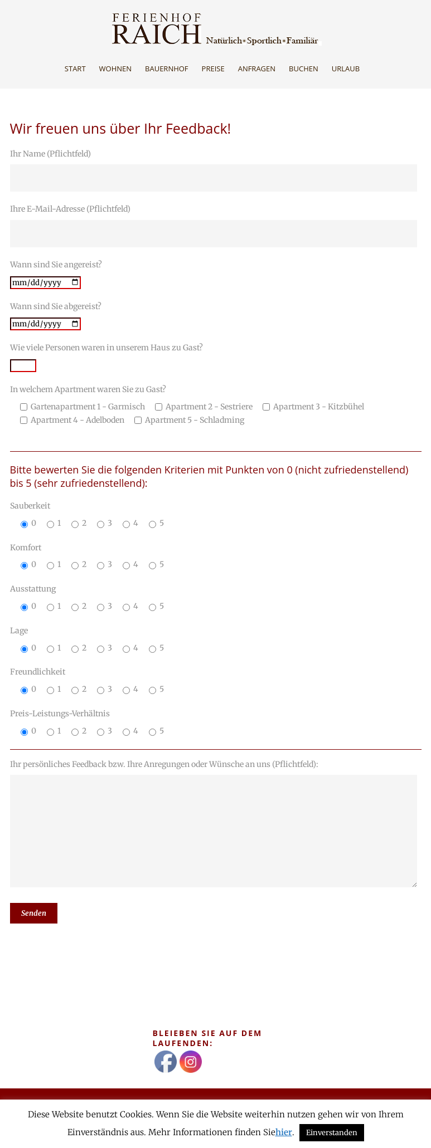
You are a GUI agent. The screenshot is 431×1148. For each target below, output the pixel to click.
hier (283, 1132)
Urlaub (346, 68)
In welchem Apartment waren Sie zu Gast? (216, 405)
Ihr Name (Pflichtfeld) (216, 170)
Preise (213, 68)
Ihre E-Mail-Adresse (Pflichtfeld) (216, 225)
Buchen (303, 68)
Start (75, 68)
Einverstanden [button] (331, 1132)
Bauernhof (166, 68)
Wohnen (115, 68)
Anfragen (256, 68)
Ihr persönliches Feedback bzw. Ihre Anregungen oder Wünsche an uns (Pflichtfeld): (216, 825)
